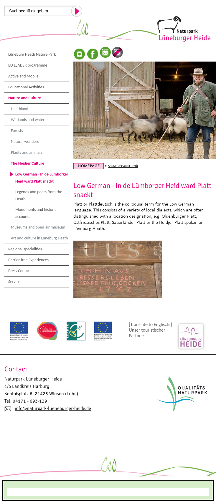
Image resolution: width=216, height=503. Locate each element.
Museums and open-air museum (38, 227)
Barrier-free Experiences (28, 259)
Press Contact (19, 270)
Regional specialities (25, 249)
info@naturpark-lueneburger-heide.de (53, 408)
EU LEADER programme (27, 65)
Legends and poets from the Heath (38, 195)
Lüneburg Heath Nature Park (32, 54)
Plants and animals (26, 152)
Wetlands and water (27, 119)
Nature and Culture (24, 97)
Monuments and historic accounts (35, 213)
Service (14, 281)
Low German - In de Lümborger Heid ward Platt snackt (41, 178)
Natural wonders (25, 141)
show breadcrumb (123, 166)
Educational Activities (26, 87)
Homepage (89, 166)
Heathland (19, 108)
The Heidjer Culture (27, 163)
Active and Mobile (23, 76)
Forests (17, 130)
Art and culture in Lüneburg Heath (39, 238)
